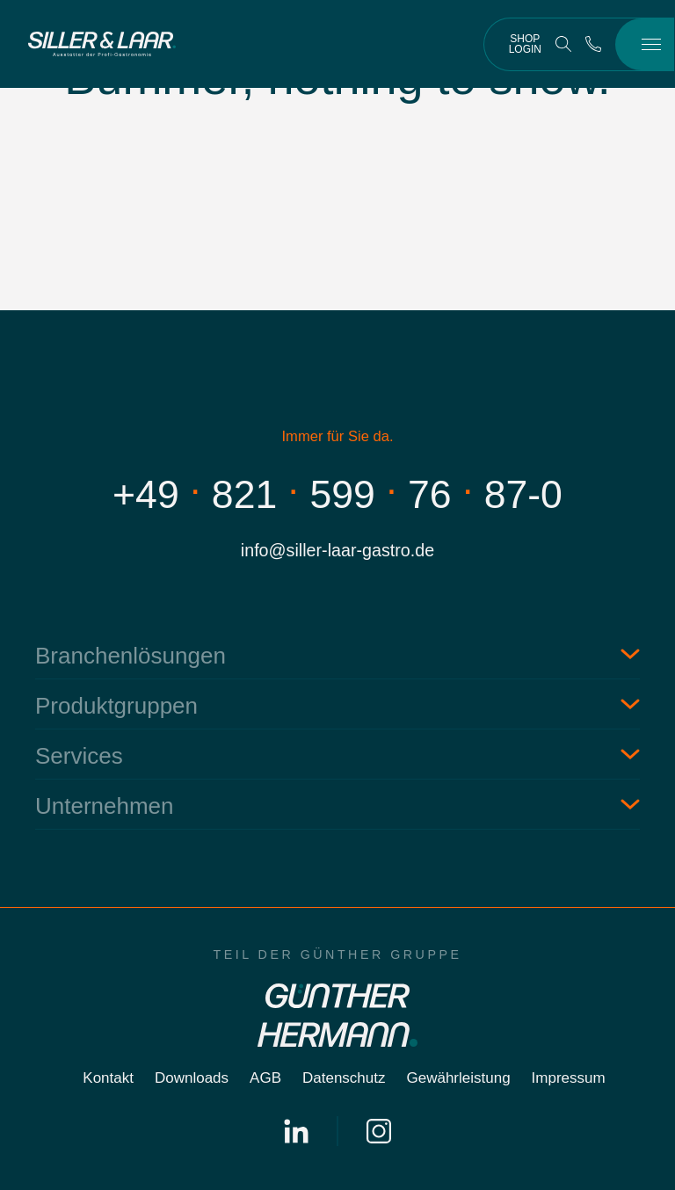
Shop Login (525, 43)
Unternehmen (104, 806)
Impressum (569, 1078)
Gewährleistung (458, 1078)
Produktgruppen (116, 706)
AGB (265, 1078)
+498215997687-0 (337, 494)
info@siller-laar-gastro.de (337, 550)
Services (79, 756)
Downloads (192, 1078)
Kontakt (108, 1078)
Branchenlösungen (130, 655)
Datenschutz (344, 1078)
